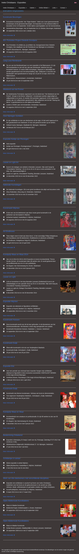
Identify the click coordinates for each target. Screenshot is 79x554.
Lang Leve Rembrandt (12, 61)
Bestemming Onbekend (12, 435)
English (75, 2)
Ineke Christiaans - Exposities (14, 3)
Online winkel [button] (44, 8)
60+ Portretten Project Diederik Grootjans (20, 40)
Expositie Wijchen (10, 301)
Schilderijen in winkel (11, 458)
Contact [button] (63, 8)
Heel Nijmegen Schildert (13, 116)
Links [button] (54, 8)
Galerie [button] (33, 8)
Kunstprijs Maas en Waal (13, 412)
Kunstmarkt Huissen (11, 320)
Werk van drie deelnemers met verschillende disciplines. (26, 478)
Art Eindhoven (9, 231)
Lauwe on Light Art (10, 162)
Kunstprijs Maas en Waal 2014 (15, 254)
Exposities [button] (23, 8)
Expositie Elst (8, 366)
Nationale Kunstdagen (12, 185)
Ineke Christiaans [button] (9, 8)
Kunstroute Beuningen (12, 17)
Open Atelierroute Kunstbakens (16, 501)
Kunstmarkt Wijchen (11, 208)
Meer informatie (9, 35)
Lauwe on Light (9, 277)
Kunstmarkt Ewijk (10, 343)
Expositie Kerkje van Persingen (16, 139)
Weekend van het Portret (13, 89)
